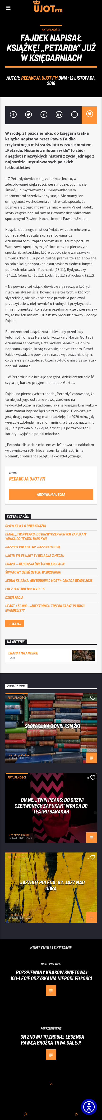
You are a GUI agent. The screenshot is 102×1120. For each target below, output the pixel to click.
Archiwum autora (51, 494)
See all (15, 624)
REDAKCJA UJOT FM (39, 78)
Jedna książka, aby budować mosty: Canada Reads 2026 (49, 580)
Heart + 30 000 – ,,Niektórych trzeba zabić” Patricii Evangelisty (44, 607)
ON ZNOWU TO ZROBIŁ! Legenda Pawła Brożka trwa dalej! (52, 1039)
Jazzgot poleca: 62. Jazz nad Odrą (32, 547)
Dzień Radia (14, 597)
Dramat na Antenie (23, 653)
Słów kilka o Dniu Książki (25, 525)
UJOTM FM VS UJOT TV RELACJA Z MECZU (34, 555)
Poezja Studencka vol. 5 (25, 588)
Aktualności (51, 30)
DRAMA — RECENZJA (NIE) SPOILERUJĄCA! (35, 563)
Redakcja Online (19, 755)
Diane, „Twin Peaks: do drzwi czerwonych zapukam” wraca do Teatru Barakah (46, 536)
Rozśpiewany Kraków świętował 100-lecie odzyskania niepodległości (51, 975)
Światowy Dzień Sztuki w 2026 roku (33, 572)
